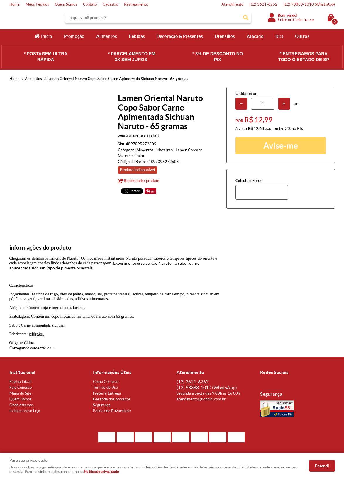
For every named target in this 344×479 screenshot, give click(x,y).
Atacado (255, 36)
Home (14, 4)
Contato (90, 4)
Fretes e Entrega (107, 393)
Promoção (74, 36)
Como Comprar (106, 381)
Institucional (22, 372)
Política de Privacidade (112, 411)
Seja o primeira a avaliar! (138, 135)
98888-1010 (309, 4)
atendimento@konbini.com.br (201, 399)
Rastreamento (136, 4)
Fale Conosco (20, 387)
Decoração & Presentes (180, 36)
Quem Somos (66, 4)
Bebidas (137, 36)
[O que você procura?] (245, 17)
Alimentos (106, 36)
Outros (302, 36)
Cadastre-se (303, 20)
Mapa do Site (20, 393)
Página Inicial (20, 381)
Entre (282, 20)
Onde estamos (21, 405)
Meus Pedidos (37, 4)
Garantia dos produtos (112, 399)
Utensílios (225, 36)
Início (46, 36)
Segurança (102, 405)
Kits (279, 36)
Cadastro (110, 4)
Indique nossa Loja (24, 411)
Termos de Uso (105, 387)
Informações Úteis (112, 372)
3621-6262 (263, 4)
